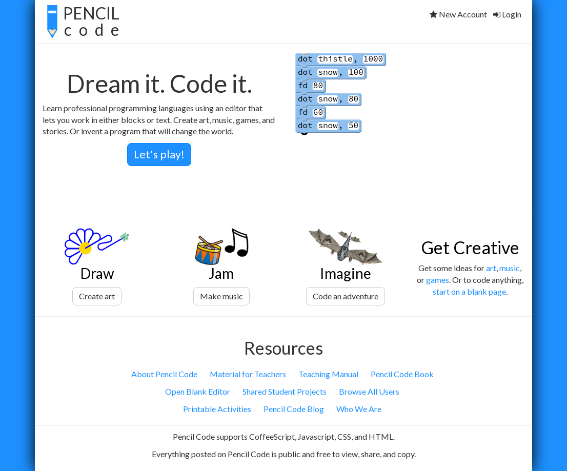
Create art (97, 296)
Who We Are (358, 409)
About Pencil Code (164, 374)
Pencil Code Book (402, 374)
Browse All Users (369, 391)
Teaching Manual (328, 374)
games (437, 279)
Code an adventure (345, 296)
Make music (221, 296)
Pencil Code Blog (294, 409)
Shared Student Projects (284, 391)
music (509, 268)
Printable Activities (217, 409)
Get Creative (470, 247)
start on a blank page (469, 291)
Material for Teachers (248, 374)
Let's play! (159, 154)
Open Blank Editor (197, 391)
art (491, 268)
